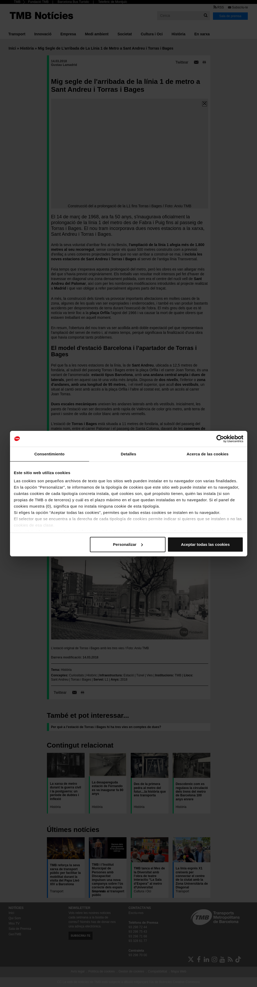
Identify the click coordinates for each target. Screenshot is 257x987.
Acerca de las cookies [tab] (208, 454)
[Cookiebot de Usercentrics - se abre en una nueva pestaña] (220, 439)
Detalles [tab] (128, 454)
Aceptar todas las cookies (205, 544)
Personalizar (128, 544)
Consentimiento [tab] (49, 454)
